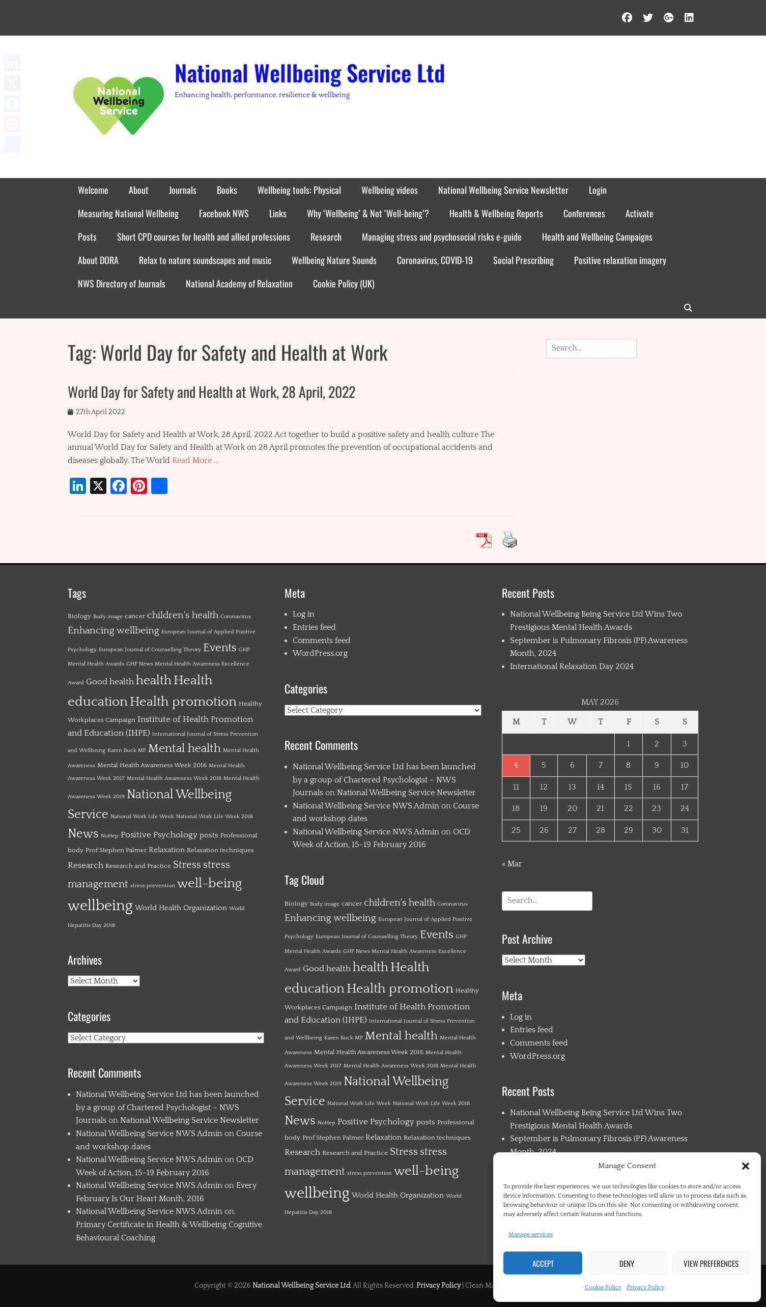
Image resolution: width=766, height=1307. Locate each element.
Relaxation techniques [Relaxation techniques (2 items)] (220, 850)
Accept (543, 1263)
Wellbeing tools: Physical (299, 189)
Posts (87, 236)
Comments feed (322, 640)
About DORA (98, 260)
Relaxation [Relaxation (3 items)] (167, 850)
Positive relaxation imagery (620, 260)
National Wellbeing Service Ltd (310, 72)
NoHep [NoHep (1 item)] (110, 836)
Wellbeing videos (389, 189)
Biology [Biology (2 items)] (79, 616)
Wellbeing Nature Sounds (334, 260)
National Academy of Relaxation (239, 283)
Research (326, 236)
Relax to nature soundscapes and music (205, 260)
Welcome (93, 189)
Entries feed (314, 627)
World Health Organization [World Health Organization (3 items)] (181, 908)
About (139, 189)
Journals (182, 189)
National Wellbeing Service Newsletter (503, 189)
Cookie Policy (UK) (344, 283)
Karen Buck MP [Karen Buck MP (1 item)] (126, 750)
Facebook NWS (224, 213)
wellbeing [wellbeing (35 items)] (100, 905)
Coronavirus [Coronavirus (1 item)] (235, 617)
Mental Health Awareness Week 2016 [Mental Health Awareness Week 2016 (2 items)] (152, 765)
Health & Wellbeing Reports (496, 213)
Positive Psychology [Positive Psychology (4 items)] (159, 834)
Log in (304, 614)
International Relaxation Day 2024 (572, 666)
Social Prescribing (523, 260)
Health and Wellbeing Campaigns (597, 236)
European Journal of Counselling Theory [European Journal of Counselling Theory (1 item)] (150, 650)
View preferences (711, 1263)
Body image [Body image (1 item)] (108, 617)
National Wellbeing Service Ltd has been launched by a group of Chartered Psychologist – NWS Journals (167, 1107)
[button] (746, 1166)
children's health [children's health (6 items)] (182, 615)
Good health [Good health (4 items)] (110, 681)
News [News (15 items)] (83, 833)
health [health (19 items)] (154, 680)
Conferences (584, 213)
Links (278, 213)
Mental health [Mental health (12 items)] (184, 748)
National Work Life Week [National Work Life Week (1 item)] (142, 817)
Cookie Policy (603, 1287)
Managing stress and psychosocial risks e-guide (442, 236)
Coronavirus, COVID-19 (435, 260)
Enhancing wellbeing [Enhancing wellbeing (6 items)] (113, 630)
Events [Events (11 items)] (220, 648)
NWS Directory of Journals (121, 283)
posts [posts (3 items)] (209, 835)
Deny (626, 1263)
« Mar (512, 863)
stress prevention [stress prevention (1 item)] (152, 886)
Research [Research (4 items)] (85, 865)
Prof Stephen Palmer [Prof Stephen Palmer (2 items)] (116, 850)
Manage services (530, 1234)
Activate (640, 213)
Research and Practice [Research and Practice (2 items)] (138, 865)
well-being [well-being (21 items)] (209, 883)
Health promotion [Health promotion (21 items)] (183, 701)
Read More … (195, 460)
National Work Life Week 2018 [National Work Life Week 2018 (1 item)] (214, 817)
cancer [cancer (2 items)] (135, 616)
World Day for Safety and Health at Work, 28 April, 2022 (211, 391)
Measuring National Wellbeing (128, 213)
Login (598, 189)
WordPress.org (320, 653)
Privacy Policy (645, 1287)
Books (227, 189)
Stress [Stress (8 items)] (187, 864)
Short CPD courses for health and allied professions (203, 236)
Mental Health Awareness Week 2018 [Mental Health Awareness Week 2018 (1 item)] (174, 778)
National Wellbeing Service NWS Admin (149, 1133)
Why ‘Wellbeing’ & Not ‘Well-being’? (368, 213)
